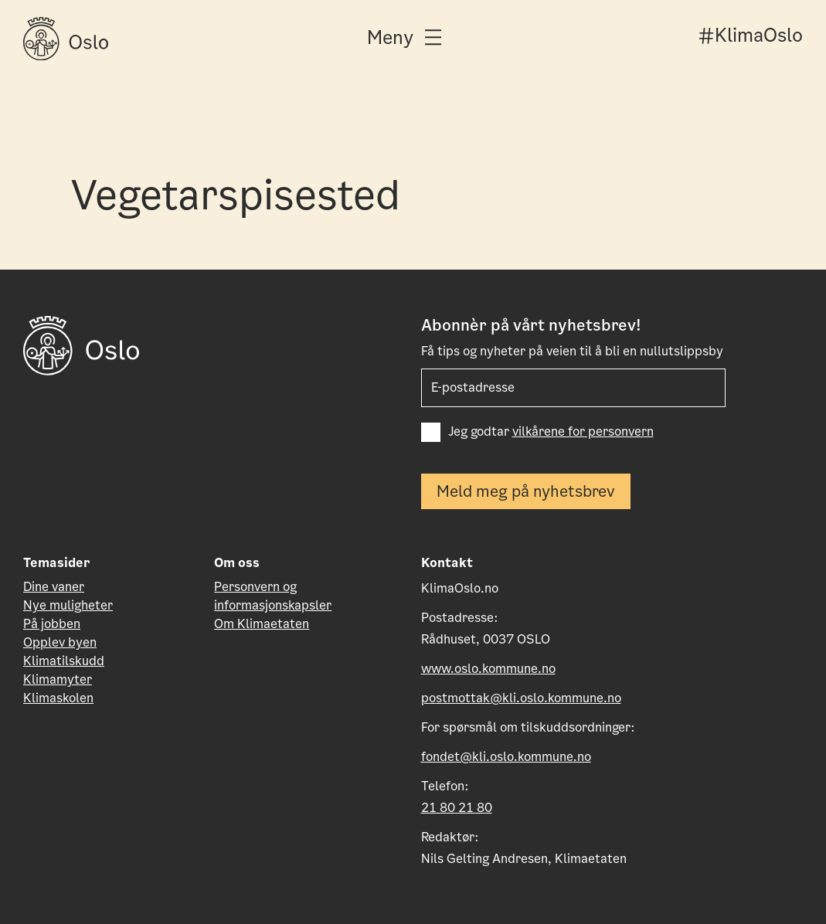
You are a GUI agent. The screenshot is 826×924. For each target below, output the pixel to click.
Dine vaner (53, 587)
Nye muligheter (68, 605)
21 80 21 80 (456, 808)
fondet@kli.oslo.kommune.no (506, 757)
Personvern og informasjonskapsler (272, 596)
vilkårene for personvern (583, 431)
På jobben (51, 624)
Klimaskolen (58, 698)
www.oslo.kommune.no (488, 669)
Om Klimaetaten (261, 624)
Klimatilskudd (63, 661)
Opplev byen (60, 642)
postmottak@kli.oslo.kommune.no (521, 698)
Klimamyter (57, 679)
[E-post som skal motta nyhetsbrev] (573, 388)
